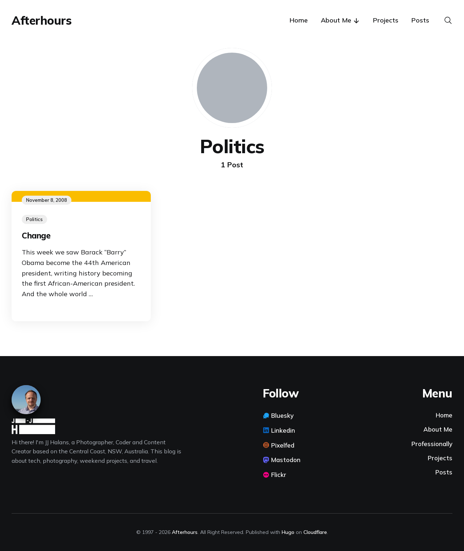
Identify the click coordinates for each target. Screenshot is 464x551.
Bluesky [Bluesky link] (282, 415)
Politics (34, 219)
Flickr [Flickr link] (278, 474)
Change (36, 235)
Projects (385, 20)
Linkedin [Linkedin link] (283, 430)
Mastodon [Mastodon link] (286, 460)
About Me (437, 429)
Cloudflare (315, 532)
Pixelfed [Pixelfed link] (282, 445)
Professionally (431, 444)
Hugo (288, 532)
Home (299, 20)
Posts (420, 20)
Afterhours (41, 20)
